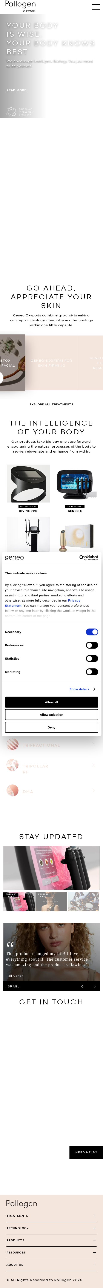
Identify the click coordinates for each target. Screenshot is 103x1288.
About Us (14, 1264)
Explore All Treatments (51, 404)
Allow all (51, 702)
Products (15, 1240)
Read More (16, 90)
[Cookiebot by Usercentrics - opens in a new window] (79, 558)
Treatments (17, 1215)
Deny (51, 727)
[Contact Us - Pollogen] (51, 1095)
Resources (15, 1252)
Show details (79, 689)
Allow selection (51, 714)
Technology (17, 1228)
